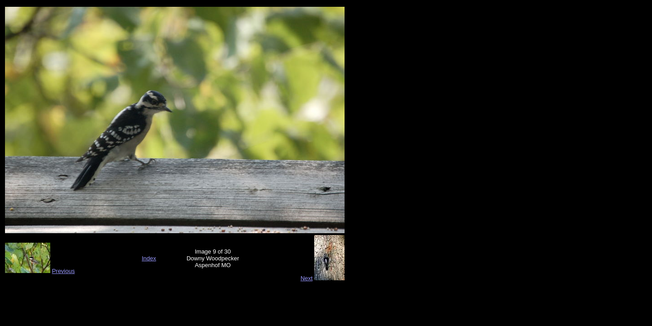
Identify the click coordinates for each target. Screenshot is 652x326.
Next (307, 278)
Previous (63, 271)
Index (149, 258)
